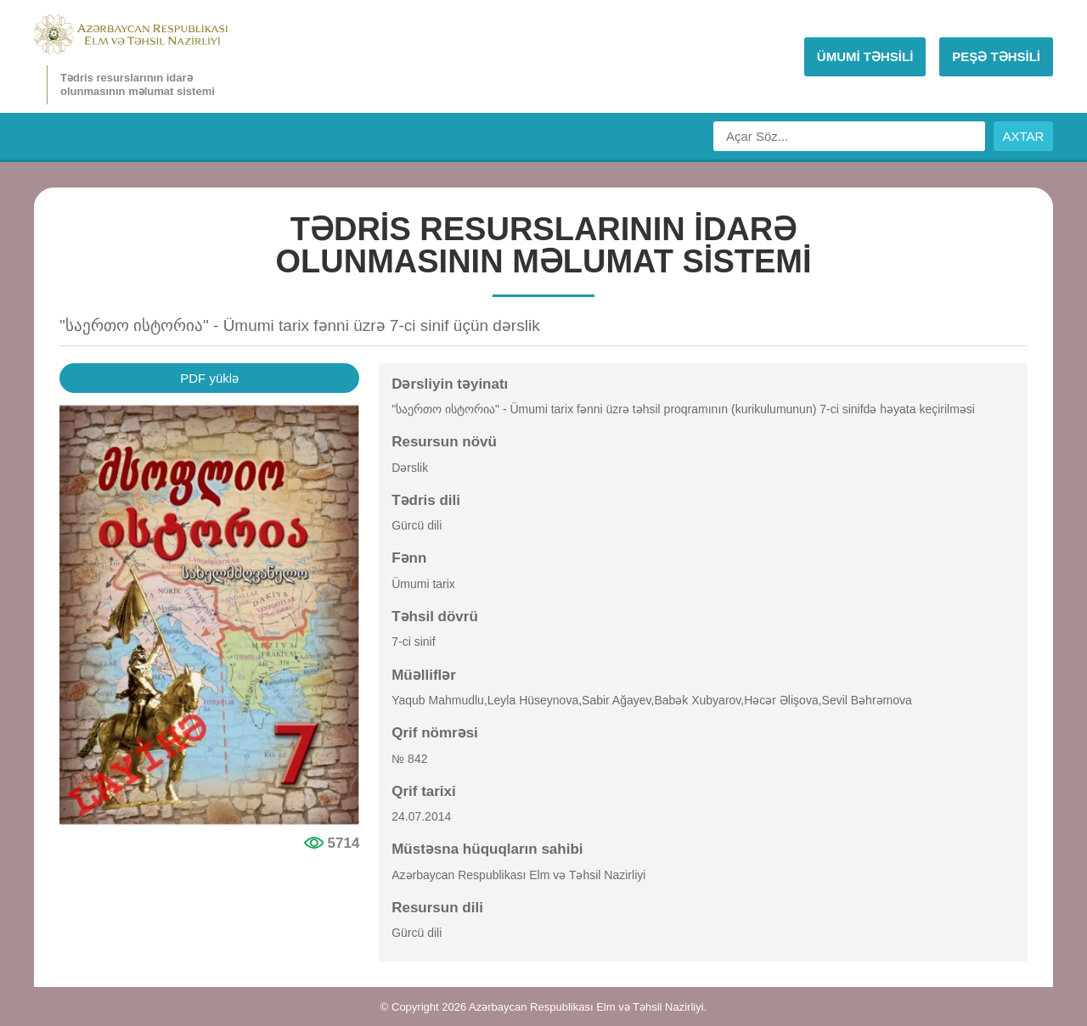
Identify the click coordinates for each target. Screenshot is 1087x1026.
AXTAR (1024, 136)
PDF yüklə (209, 378)
